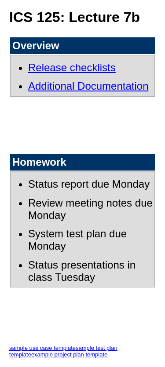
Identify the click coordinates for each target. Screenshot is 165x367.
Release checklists (72, 67)
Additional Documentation (88, 86)
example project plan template (69, 354)
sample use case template (42, 348)
